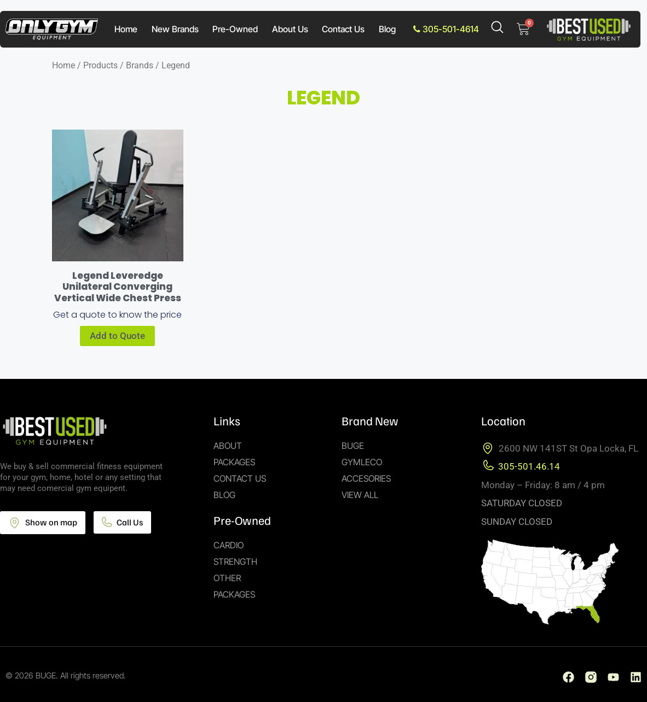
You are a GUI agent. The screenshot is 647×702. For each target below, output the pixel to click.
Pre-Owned (235, 29)
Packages (234, 462)
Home (125, 29)
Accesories (366, 478)
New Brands (175, 29)
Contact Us (343, 29)
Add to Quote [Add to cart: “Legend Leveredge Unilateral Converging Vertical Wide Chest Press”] (117, 335)
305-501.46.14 (529, 466)
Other (227, 577)
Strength (235, 561)
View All (360, 494)
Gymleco (362, 462)
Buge (353, 445)
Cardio (228, 545)
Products (100, 65)
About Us (290, 29)
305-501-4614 (446, 29)
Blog (387, 29)
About (227, 445)
